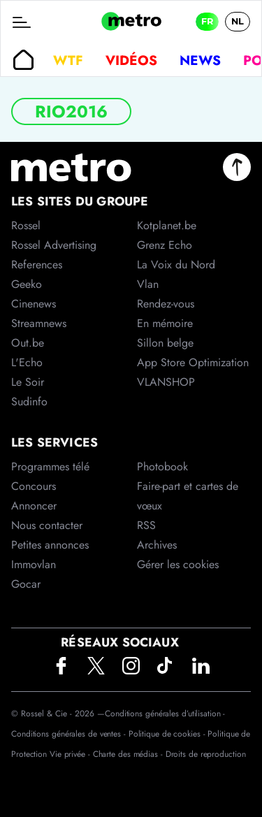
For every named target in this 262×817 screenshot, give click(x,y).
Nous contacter (46, 525)
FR (207, 21)
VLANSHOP (166, 382)
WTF (68, 60)
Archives (157, 545)
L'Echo (27, 362)
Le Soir (27, 382)
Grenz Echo (164, 245)
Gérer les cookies (178, 564)
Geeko (26, 284)
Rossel (26, 225)
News (200, 60)
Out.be (27, 343)
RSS (146, 525)
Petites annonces (50, 545)
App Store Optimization (193, 362)
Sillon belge (165, 343)
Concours (33, 486)
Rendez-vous (165, 304)
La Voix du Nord (176, 264)
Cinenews (33, 304)
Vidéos (131, 60)
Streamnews (38, 323)
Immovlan (33, 564)
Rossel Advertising (53, 245)
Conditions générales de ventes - (70, 734)
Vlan (148, 284)
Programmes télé (50, 466)
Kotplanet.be (166, 225)
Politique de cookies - (168, 734)
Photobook (162, 466)
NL (237, 21)
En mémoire (165, 323)
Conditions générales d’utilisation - (165, 713)
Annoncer (34, 506)
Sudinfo (29, 401)
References (36, 264)
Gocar (26, 584)
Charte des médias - (129, 754)
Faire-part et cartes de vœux (187, 496)
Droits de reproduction (206, 754)
